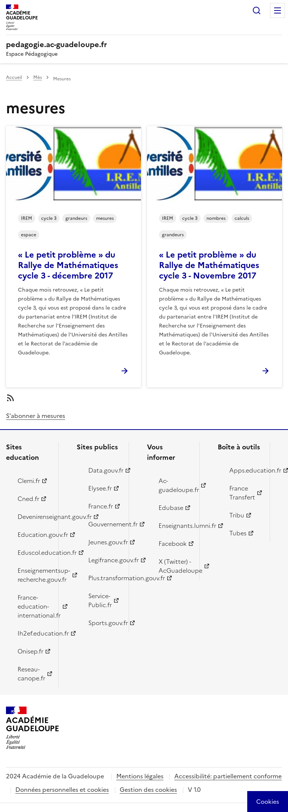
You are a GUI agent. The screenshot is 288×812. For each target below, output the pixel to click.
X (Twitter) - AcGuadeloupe (175, 566)
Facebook (173, 543)
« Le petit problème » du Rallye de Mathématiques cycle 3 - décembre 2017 (68, 265)
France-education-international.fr (34, 606)
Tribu (236, 515)
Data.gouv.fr (104, 470)
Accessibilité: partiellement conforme (228, 776)
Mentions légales (139, 776)
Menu (277, 10)
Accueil (14, 77)
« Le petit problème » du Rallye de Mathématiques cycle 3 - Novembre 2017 (209, 265)
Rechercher (256, 10)
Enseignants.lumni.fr (175, 525)
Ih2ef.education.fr (34, 633)
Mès (37, 77)
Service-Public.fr (100, 600)
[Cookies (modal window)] (267, 801)
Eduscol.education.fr (34, 552)
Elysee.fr (100, 488)
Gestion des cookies (148, 789)
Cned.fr (28, 498)
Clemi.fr (29, 480)
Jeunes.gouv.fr (104, 542)
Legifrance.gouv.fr (104, 560)
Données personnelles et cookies (62, 789)
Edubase (171, 507)
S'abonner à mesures (35, 415)
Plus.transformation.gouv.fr (104, 577)
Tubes (237, 533)
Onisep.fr (30, 651)
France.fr (100, 506)
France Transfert (242, 493)
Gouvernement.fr (104, 524)
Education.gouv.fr (34, 534)
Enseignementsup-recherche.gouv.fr (34, 575)
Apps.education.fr (245, 470)
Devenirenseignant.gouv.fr (34, 516)
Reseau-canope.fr (31, 674)
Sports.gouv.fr (104, 622)
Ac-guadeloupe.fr (175, 485)
